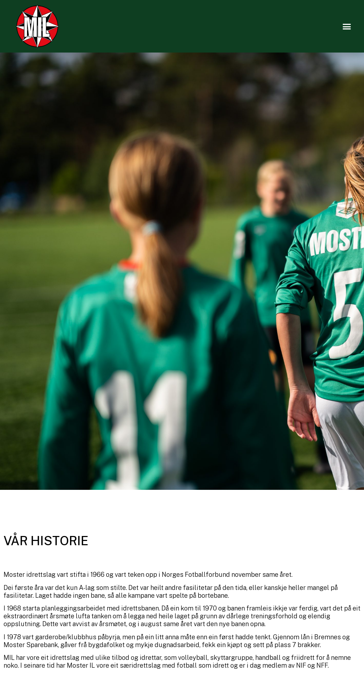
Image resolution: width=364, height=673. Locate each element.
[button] (346, 26)
